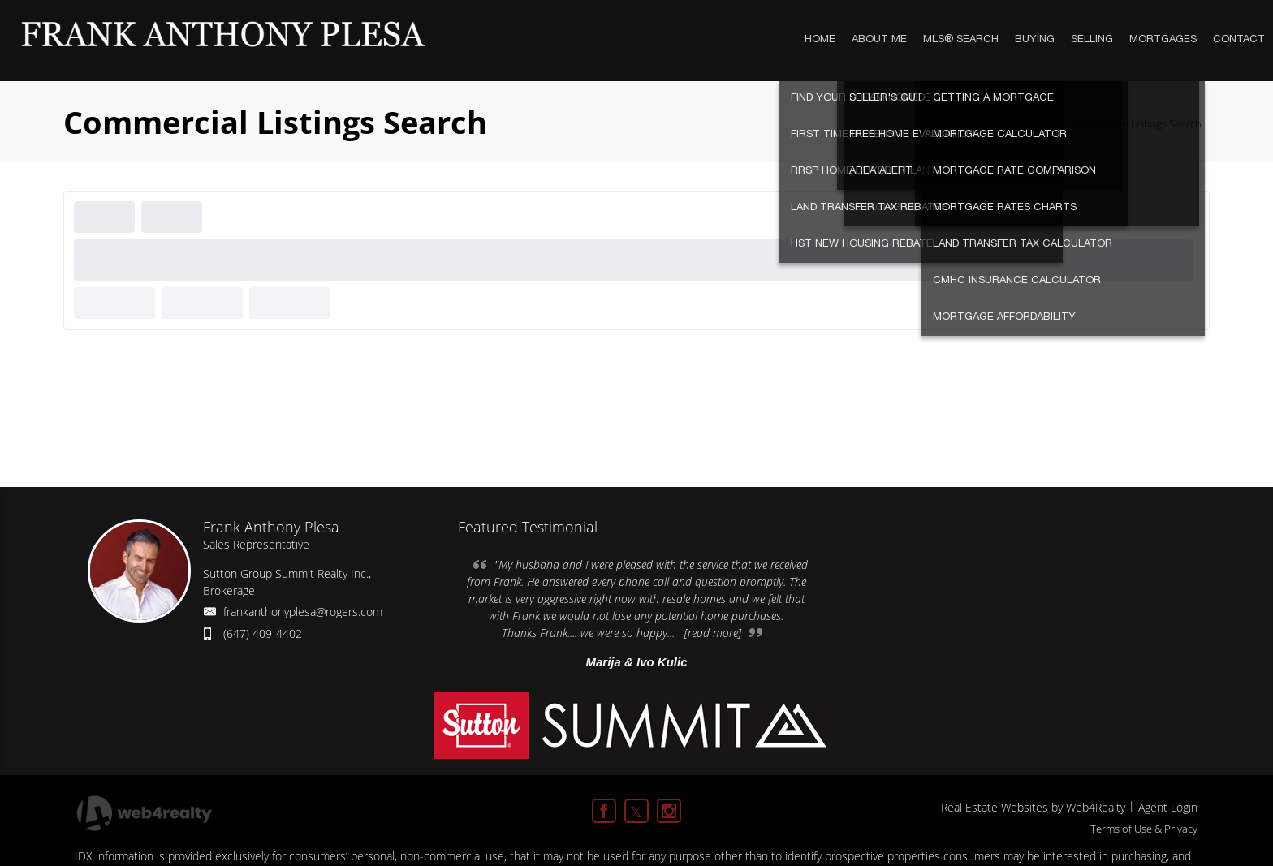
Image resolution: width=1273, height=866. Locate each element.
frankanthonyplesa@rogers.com (302, 611)
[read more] (712, 632)
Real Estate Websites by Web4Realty (1033, 807)
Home (1042, 123)
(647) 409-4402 (262, 633)
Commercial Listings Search (1137, 123)
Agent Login (1167, 807)
